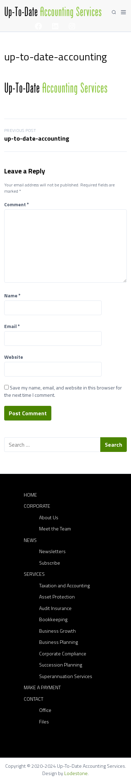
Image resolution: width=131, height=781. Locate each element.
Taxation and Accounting (64, 585)
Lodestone (76, 773)
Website (13, 356)
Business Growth (57, 630)
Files (44, 721)
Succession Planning (60, 664)
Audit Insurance (55, 608)
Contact (33, 698)
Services (34, 574)
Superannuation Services (65, 676)
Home (30, 494)
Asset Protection (57, 596)
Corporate (37, 505)
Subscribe (49, 562)
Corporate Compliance (62, 653)
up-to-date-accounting (36, 138)
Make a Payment (42, 687)
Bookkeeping (53, 619)
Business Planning (58, 642)
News (30, 540)
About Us (48, 517)
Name (12, 295)
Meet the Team (55, 528)
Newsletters (52, 551)
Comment (16, 204)
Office (45, 710)
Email (12, 326)
